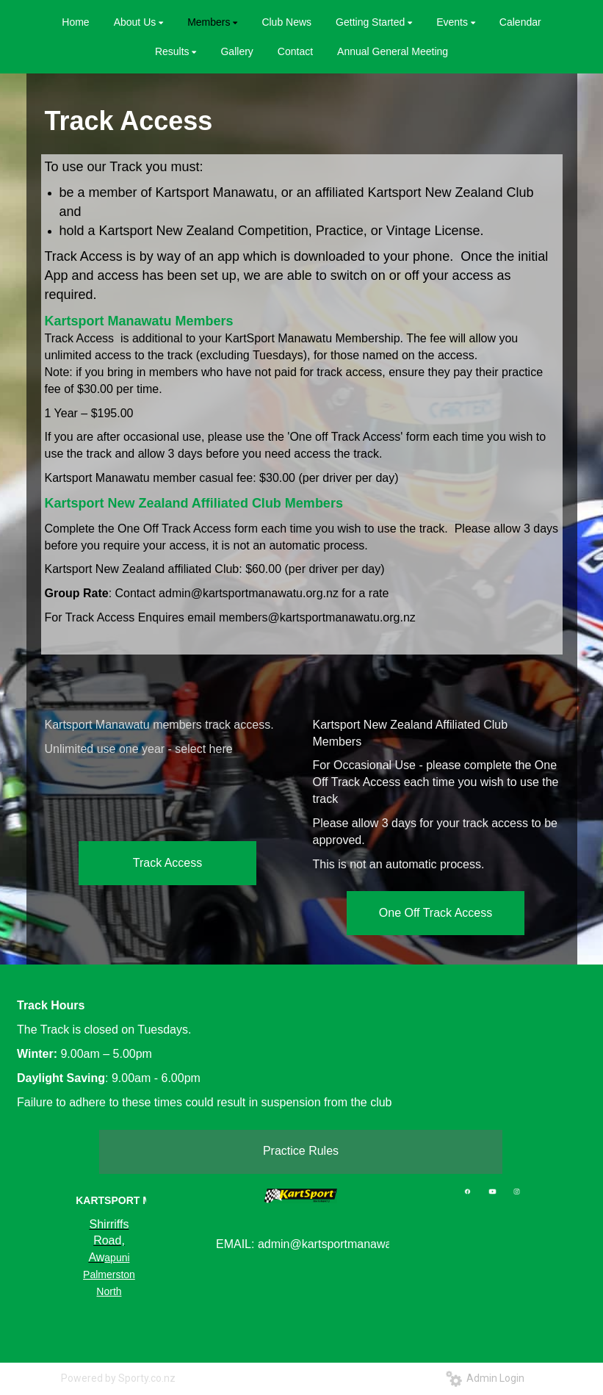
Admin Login (485, 1378)
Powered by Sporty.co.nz (118, 1378)
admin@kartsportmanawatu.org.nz (249, 593)
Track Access (168, 863)
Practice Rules (301, 1151)
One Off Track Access (435, 912)
